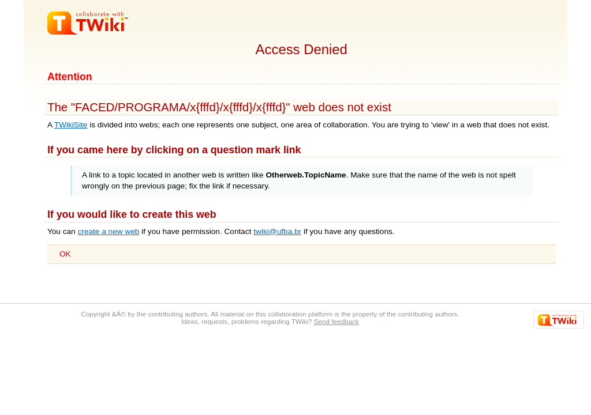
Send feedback (336, 321)
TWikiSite (71, 124)
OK (65, 254)
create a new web (108, 231)
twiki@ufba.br (277, 231)
